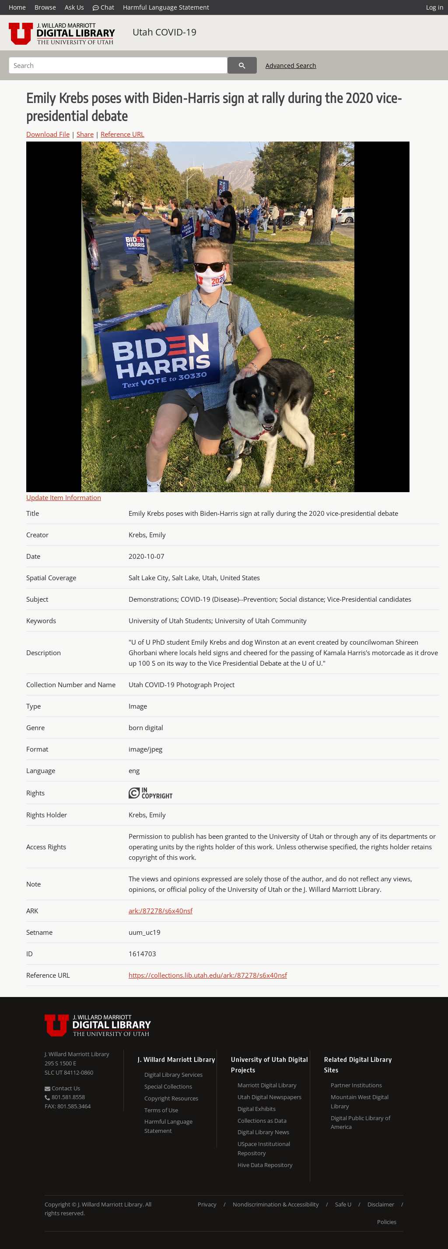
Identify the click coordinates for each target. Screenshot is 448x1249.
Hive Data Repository (265, 1165)
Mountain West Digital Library (359, 1101)
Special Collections (168, 1086)
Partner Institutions (356, 1085)
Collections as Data (262, 1121)
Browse (45, 7)
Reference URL (122, 134)
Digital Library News (263, 1132)
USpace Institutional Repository (264, 1148)
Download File (48, 134)
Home (17, 7)
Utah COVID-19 (164, 32)
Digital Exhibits (257, 1109)
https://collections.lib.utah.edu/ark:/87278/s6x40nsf (208, 975)
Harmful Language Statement (166, 7)
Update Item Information (63, 497)
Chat (103, 7)
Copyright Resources (171, 1098)
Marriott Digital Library (267, 1085)
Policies (386, 1222)
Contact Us (62, 1088)
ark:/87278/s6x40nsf (160, 910)
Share (85, 134)
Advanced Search (291, 65)
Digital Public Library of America (360, 1122)
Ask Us (74, 7)
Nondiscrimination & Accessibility (276, 1204)
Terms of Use (161, 1110)
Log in (435, 7)
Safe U (343, 1204)
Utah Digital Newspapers (269, 1097)
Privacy (207, 1204)
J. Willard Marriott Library (77, 1054)
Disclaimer (381, 1204)
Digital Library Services (173, 1075)
